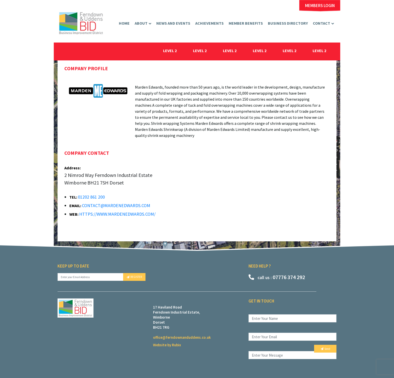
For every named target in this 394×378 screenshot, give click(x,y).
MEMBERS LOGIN (320, 5)
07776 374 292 (277, 277)
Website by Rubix (167, 345)
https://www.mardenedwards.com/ (117, 214)
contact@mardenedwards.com (116, 205)
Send (325, 349)
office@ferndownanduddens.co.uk (182, 337)
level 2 (170, 50)
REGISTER (134, 277)
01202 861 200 (91, 197)
